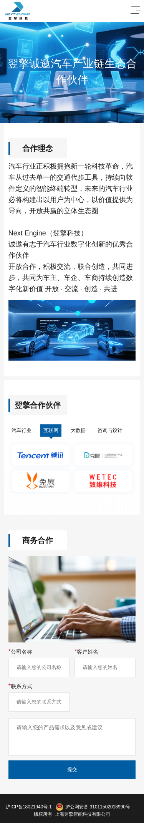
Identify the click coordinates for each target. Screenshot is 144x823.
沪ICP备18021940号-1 (29, 807)
